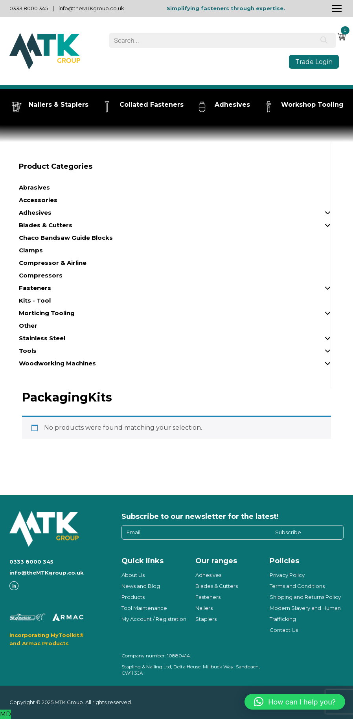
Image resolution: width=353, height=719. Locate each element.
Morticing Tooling (175, 314)
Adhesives (175, 214)
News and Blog (140, 586)
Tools (175, 352)
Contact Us (284, 630)
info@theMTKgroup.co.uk (91, 8)
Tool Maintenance (144, 608)
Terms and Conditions (297, 586)
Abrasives (34, 187)
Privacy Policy (287, 575)
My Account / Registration (153, 619)
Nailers (204, 608)
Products (133, 597)
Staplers (206, 619)
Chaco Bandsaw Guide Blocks (66, 237)
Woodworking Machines (175, 365)
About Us (133, 575)
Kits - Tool (35, 300)
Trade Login (314, 62)
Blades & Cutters (175, 226)
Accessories (38, 200)
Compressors (41, 275)
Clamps (31, 250)
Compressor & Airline (52, 262)
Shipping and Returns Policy (305, 597)
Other (28, 325)
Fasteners (175, 289)
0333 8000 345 (28, 8)
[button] (295, 702)
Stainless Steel (175, 339)
